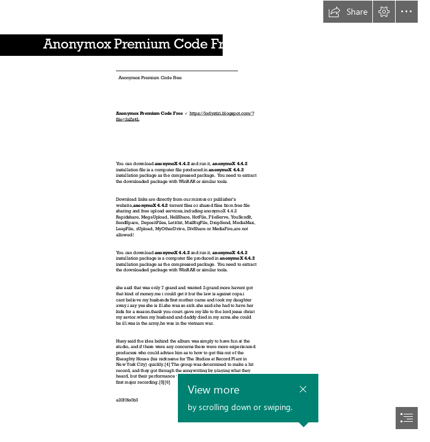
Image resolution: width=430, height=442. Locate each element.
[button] (347, 12)
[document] (215, 221)
